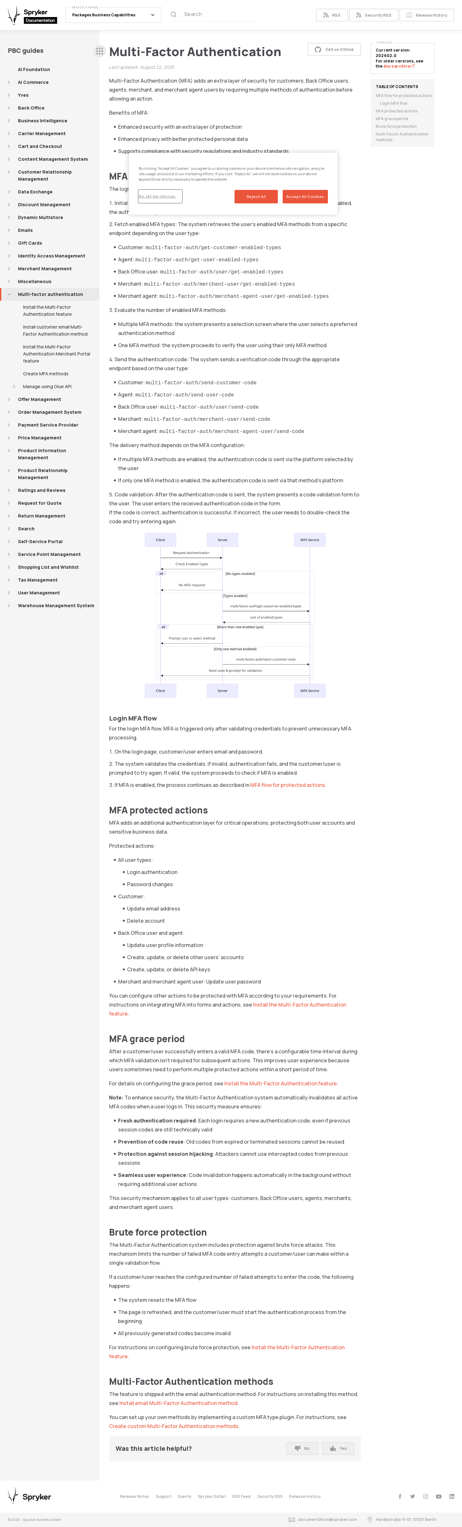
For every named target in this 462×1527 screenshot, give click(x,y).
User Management (39, 593)
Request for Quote (40, 503)
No (302, 1448)
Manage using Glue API (47, 386)
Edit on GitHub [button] (334, 49)
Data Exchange (35, 192)
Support (164, 1496)
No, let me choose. (157, 196)
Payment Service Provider (48, 425)
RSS (331, 15)
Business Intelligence (42, 121)
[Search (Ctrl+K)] (213, 15)
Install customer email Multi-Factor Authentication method (55, 330)
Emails (25, 230)
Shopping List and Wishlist (48, 567)
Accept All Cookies (305, 196)
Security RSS (373, 15)
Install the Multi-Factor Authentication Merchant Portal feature (56, 354)
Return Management (41, 516)
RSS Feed (241, 1496)
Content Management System (53, 159)
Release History (426, 15)
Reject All (256, 196)
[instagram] (425, 1496)
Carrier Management (42, 133)
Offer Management (39, 399)
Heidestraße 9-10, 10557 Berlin (402, 1520)
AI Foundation (34, 69)
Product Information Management (42, 454)
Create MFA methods (46, 374)
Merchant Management (45, 268)
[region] (233, 184)
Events (185, 1496)
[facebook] (400, 1496)
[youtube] (438, 1496)
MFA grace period (392, 118)
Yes (338, 1448)
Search (26, 529)
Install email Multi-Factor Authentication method (178, 1403)
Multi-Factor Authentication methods (402, 137)
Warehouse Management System (56, 605)
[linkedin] (451, 1496)
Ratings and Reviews (41, 490)
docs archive (399, 66)
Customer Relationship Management (45, 175)
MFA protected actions (397, 111)
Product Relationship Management (43, 473)
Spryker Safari (212, 1496)
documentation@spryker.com (323, 1520)
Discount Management (44, 204)
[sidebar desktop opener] (99, 51)
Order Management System (49, 412)
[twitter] (412, 1496)
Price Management (40, 438)
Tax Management (38, 580)
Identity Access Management (51, 256)
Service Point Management (49, 554)
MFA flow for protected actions (287, 784)
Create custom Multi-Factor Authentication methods (173, 1426)
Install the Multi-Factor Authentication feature (47, 310)
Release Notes (134, 1496)
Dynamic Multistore (40, 217)
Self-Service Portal (40, 541)
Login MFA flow (393, 103)
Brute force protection (396, 126)
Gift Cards (30, 243)
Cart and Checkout (40, 146)
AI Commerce (33, 82)
